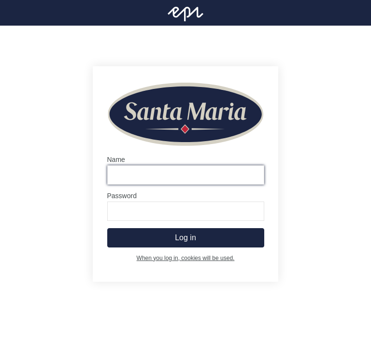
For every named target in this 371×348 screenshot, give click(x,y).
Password (122, 196)
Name (116, 159)
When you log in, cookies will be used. (186, 258)
